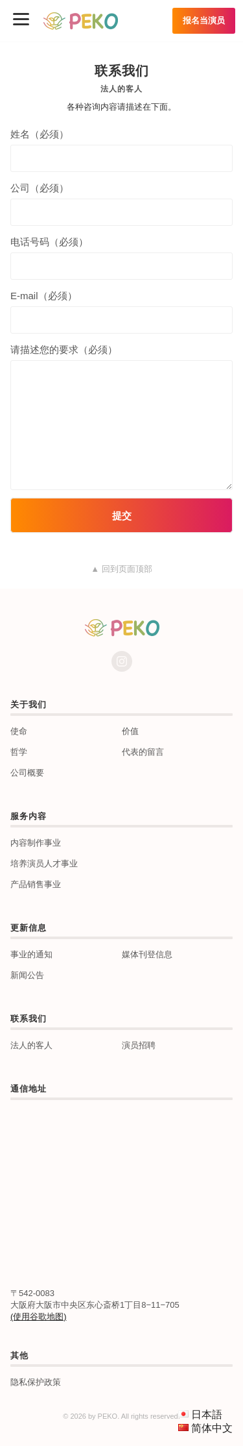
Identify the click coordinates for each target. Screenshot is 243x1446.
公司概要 (27, 773)
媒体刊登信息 (147, 954)
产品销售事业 (35, 884)
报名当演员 (204, 20)
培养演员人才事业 (44, 863)
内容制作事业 (35, 843)
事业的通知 (31, 954)
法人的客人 (31, 1045)
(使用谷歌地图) (38, 1316)
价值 (130, 731)
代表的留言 (143, 752)
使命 (18, 731)
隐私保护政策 (35, 1382)
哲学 (18, 752)
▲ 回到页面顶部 (121, 569)
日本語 (206, 1414)
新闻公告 (27, 975)
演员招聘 (139, 1045)
